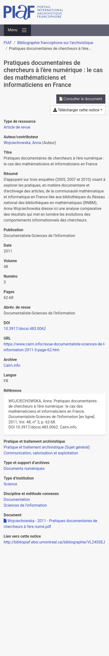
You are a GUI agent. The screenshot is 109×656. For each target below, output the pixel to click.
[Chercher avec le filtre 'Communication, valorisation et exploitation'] (41, 453)
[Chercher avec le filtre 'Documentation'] (17, 499)
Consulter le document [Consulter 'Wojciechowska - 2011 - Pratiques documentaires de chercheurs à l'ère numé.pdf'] (80, 99)
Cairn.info (12, 365)
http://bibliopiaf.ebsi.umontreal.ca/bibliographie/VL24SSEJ (54, 542)
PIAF (8, 42)
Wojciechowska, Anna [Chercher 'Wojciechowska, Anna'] (22, 142)
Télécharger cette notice (76, 110)
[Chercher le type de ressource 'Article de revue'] (17, 127)
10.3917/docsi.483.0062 (25, 328)
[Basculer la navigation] (17, 30)
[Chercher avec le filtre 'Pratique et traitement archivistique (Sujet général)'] (47, 447)
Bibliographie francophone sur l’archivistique (55, 42)
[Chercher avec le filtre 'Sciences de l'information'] (25, 505)
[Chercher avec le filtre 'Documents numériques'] (24, 468)
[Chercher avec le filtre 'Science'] (10, 484)
